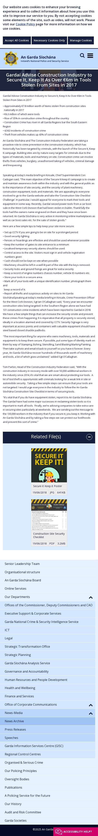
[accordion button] (89, 437)
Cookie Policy (25, 24)
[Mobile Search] (82, 55)
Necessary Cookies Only (49, 40)
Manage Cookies (81, 40)
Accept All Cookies (17, 40)
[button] (91, 597)
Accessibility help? (78, 831)
